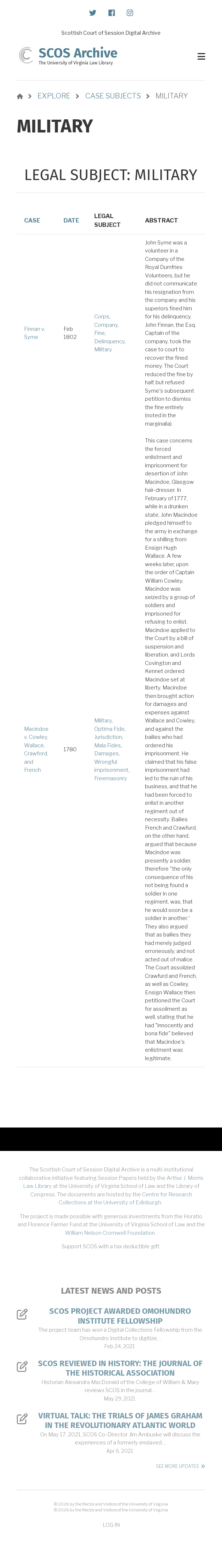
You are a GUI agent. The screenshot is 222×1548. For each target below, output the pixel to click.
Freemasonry (110, 778)
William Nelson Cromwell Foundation (110, 1233)
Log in (111, 1525)
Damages (106, 753)
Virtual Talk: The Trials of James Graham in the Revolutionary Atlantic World (120, 1420)
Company (106, 325)
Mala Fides (107, 745)
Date (71, 220)
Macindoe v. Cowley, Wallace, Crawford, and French (36, 750)
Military (103, 349)
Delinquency (109, 341)
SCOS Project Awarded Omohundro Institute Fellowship (120, 1315)
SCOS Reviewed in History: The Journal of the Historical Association (120, 1368)
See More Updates (177, 1466)
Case (32, 220)
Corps (101, 316)
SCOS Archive (78, 53)
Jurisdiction (108, 737)
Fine (99, 333)
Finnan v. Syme (34, 333)
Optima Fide (109, 729)
